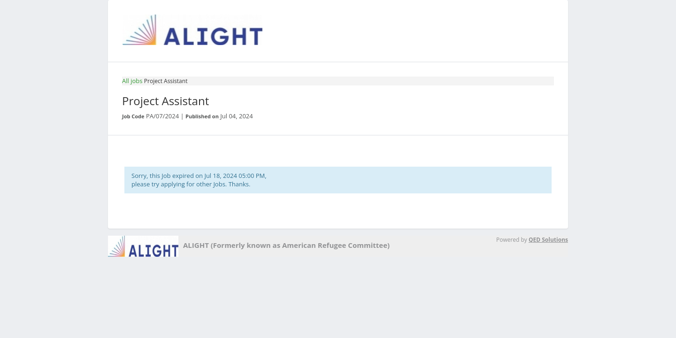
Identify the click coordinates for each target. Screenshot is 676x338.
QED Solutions (548, 240)
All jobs (132, 81)
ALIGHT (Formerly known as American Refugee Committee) (286, 245)
